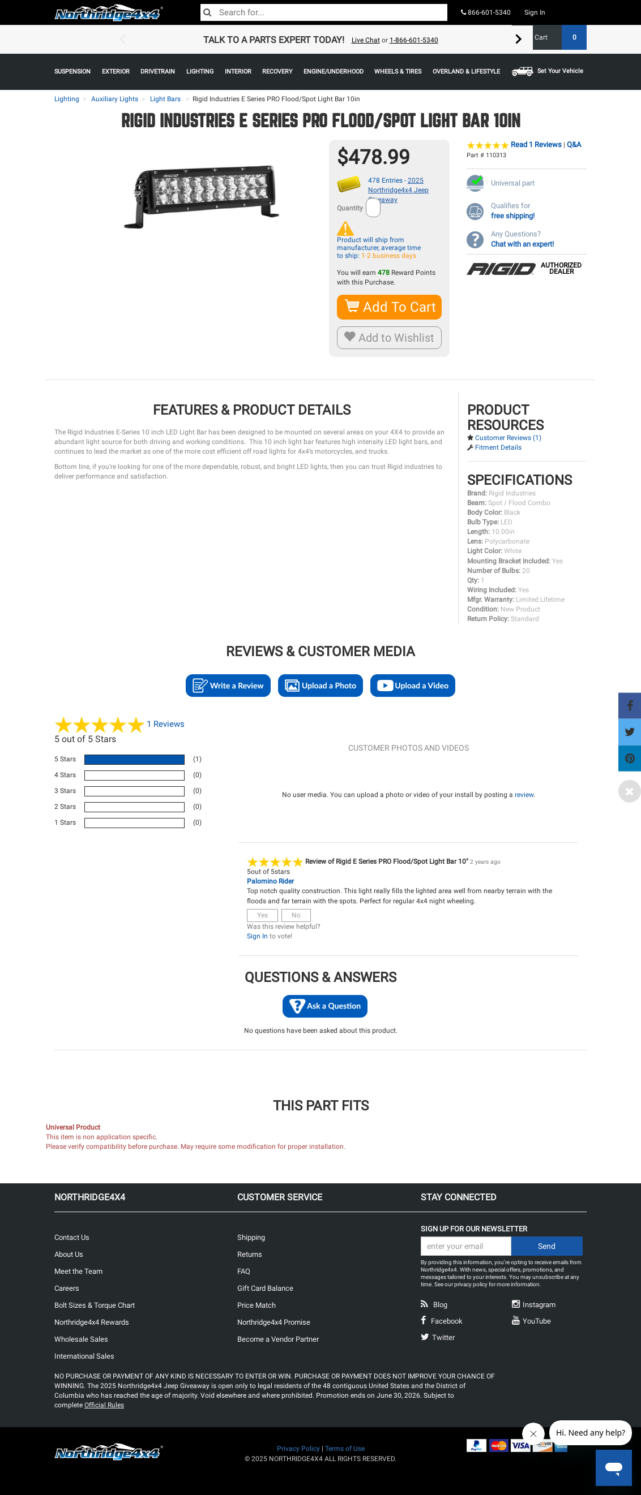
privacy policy (471, 1284)
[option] (320, 39)
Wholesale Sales (81, 1339)
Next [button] (519, 39)
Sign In (534, 12)
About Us (68, 1254)
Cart (556, 37)
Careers (66, 1288)
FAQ (243, 1271)
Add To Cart (391, 307)
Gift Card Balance (265, 1288)
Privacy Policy (298, 1449)
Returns (249, 1254)
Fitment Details (498, 447)
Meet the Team (78, 1271)
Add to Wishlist (389, 337)
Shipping (251, 1237)
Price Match (256, 1305)
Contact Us (71, 1237)
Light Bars (165, 99)
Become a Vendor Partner (278, 1339)
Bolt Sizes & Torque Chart (94, 1305)
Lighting (66, 99)
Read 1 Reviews (536, 144)
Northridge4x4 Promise (273, 1322)
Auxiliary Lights (114, 99)
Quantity (350, 208)
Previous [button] (122, 39)
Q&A (574, 144)
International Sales (84, 1356)
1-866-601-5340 (414, 40)
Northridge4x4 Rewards (91, 1322)
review (524, 795)
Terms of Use (345, 1449)
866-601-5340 (486, 12)
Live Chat (366, 40)
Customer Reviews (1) (508, 438)
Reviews (166, 724)
